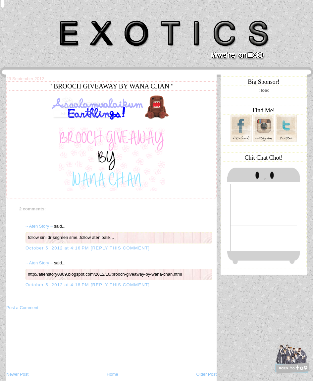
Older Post (206, 374)
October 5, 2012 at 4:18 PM (58, 284)
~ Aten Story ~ (39, 226)
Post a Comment (22, 307)
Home (112, 374)
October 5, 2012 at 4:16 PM (58, 247)
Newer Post (17, 374)
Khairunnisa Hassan (78, 18)
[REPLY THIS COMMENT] (120, 247)
